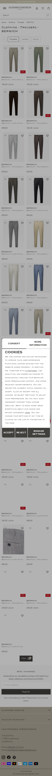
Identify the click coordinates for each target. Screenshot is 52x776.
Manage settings (38, 433)
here (27, 412)
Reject (21, 432)
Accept (8, 432)
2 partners (31, 371)
